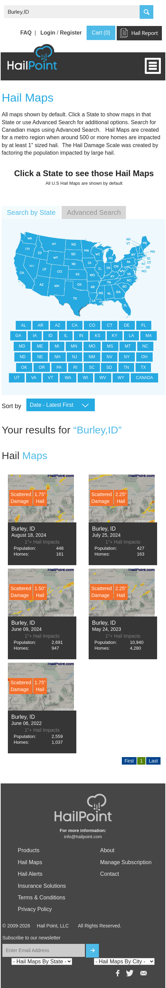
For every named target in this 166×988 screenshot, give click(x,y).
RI (75, 367)
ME (40, 346)
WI (85, 377)
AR (40, 325)
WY (121, 377)
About (107, 850)
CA (75, 325)
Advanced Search (94, 212)
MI (57, 346)
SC (92, 367)
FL (143, 325)
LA (131, 335)
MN (74, 346)
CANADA (144, 377)
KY (114, 335)
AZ (57, 325)
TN (126, 367)
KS (97, 335)
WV (103, 377)
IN (81, 335)
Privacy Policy (35, 909)
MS (110, 346)
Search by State (31, 212)
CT (109, 325)
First (129, 761)
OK (24, 367)
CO (92, 325)
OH (144, 356)
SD (109, 367)
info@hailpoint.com (83, 836)
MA (148, 335)
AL (23, 325)
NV (110, 356)
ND (22, 356)
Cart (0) (101, 33)
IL (65, 335)
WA (68, 377)
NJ (74, 356)
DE (127, 325)
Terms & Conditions (41, 897)
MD (22, 346)
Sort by (11, 406)
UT (17, 377)
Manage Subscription (126, 862)
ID (50, 335)
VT (50, 377)
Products (28, 850)
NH (57, 356)
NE (40, 356)
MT (127, 346)
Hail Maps (30, 862)
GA (18, 335)
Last (153, 761)
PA (59, 367)
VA (33, 377)
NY (127, 356)
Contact (109, 874)
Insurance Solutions (42, 886)
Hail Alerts (30, 874)
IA (35, 335)
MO (92, 346)
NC (145, 346)
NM (92, 356)
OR (42, 367)
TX (143, 367)
